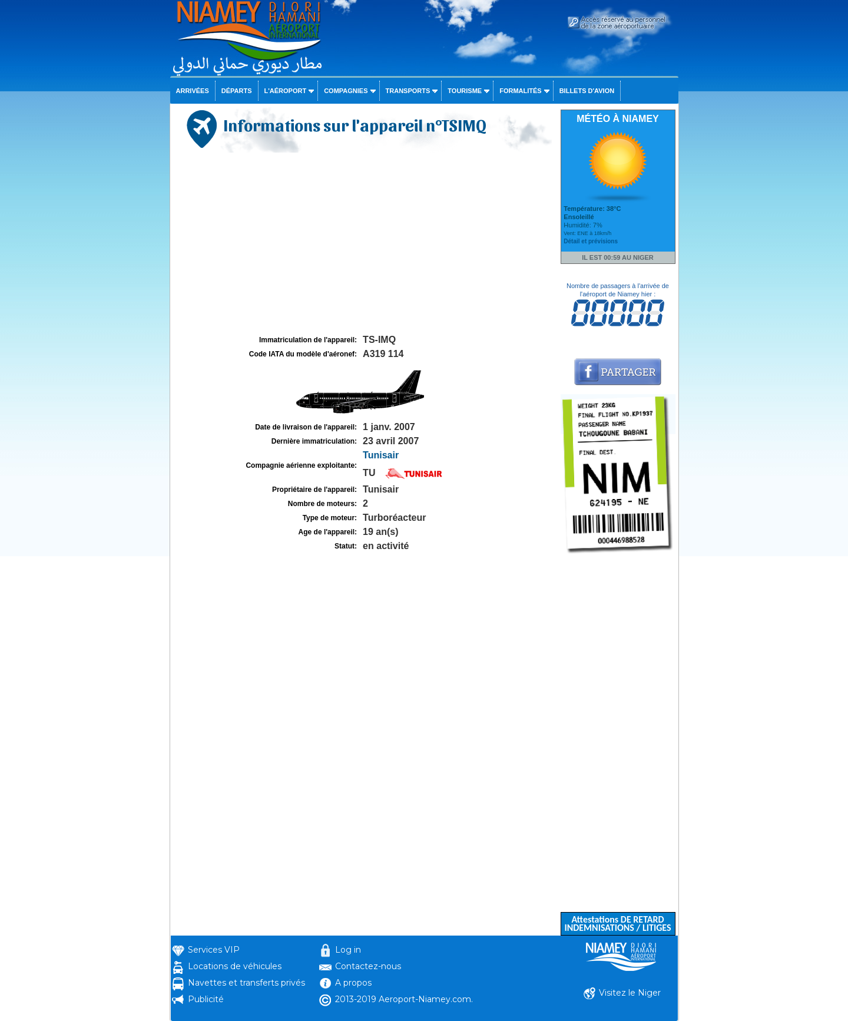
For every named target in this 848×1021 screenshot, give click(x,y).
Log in (348, 949)
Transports (408, 90)
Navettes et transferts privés (246, 982)
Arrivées (192, 90)
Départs (236, 90)
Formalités (520, 90)
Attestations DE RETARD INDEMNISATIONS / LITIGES (617, 923)
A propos (353, 982)
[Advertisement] (364, 243)
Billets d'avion (586, 90)
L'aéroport (285, 90)
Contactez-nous (368, 966)
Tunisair (381, 455)
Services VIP (214, 949)
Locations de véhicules (234, 966)
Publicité (206, 999)
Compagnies (345, 90)
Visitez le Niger (630, 992)
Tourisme (465, 90)
